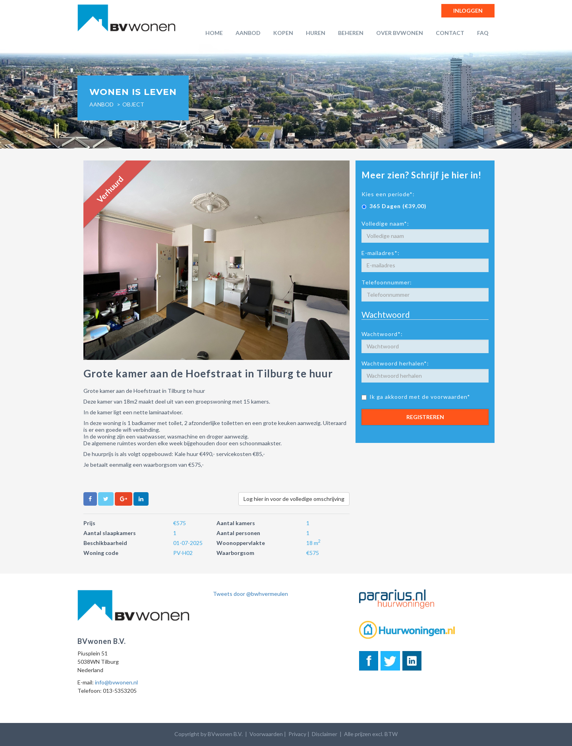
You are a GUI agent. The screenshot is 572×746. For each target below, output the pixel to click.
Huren (315, 32)
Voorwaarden (266, 734)
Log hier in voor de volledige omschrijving (293, 498)
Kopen (283, 32)
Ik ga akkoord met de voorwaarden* (415, 396)
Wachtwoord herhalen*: (395, 363)
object (133, 104)
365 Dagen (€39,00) (394, 206)
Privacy (297, 734)
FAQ (483, 32)
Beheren (350, 32)
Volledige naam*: (385, 223)
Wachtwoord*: (382, 333)
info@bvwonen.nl (116, 682)
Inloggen (468, 10)
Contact (450, 32)
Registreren (425, 417)
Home (214, 32)
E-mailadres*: (380, 252)
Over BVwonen (399, 32)
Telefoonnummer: (386, 282)
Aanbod (248, 32)
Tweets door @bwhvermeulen (250, 593)
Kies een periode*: (388, 194)
